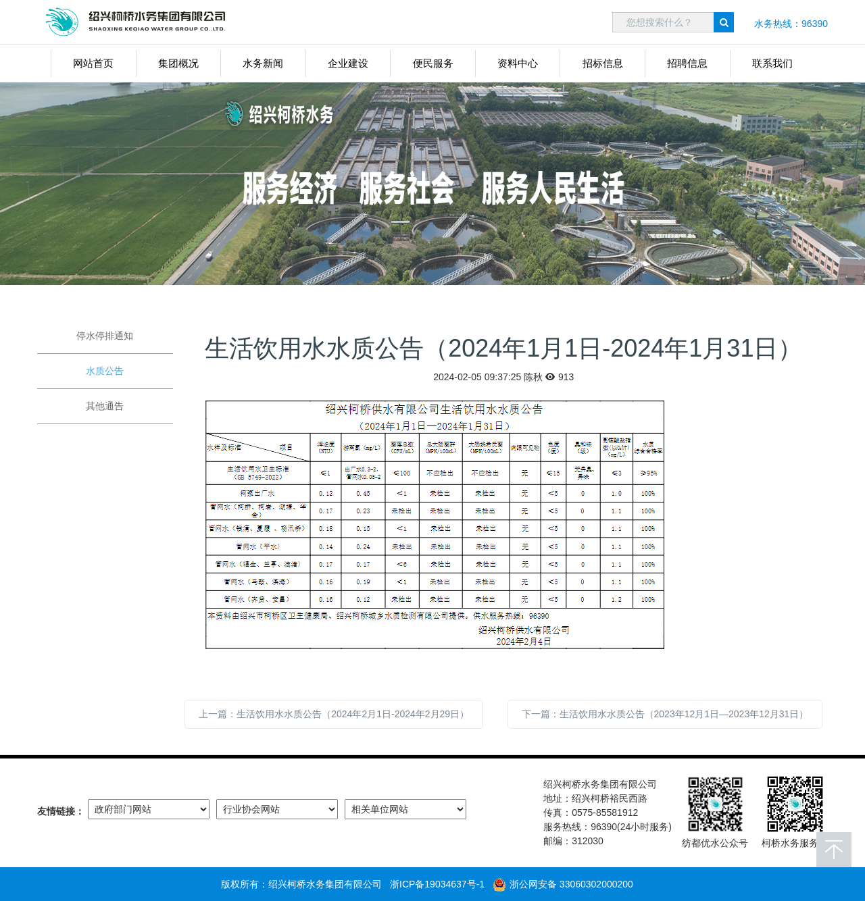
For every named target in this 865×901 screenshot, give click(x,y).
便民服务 (433, 63)
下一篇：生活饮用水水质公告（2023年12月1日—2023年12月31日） (665, 714)
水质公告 (105, 370)
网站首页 (93, 63)
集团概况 (178, 63)
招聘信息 (687, 63)
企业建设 (348, 63)
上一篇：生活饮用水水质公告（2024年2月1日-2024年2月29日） (334, 714)
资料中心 (517, 63)
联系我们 (772, 63)
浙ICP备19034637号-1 (437, 884)
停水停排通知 (104, 335)
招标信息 (603, 63)
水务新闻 (263, 63)
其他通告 (105, 406)
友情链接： (60, 811)
